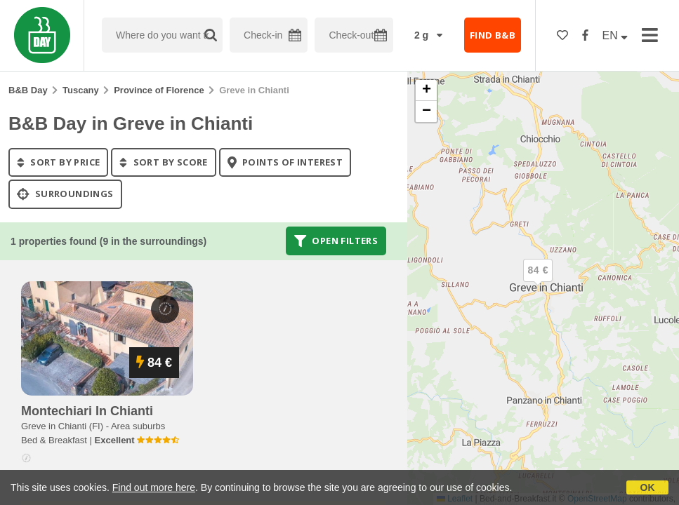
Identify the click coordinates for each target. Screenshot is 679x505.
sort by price (58, 162)
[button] (538, 282)
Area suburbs (138, 426)
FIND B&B (492, 35)
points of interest (285, 162)
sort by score (163, 162)
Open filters (336, 240)
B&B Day (28, 90)
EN (615, 35)
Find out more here (153, 487)
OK (647, 487)
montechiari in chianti (87, 411)
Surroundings (65, 194)
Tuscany (80, 90)
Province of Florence (159, 90)
